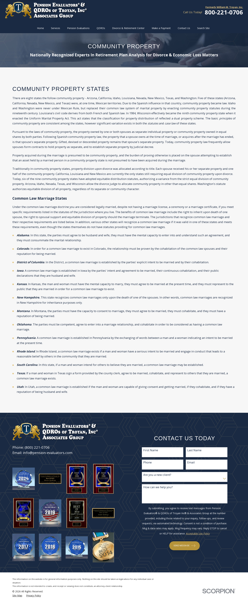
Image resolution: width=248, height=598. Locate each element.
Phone (147, 462)
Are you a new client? (157, 475)
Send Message (185, 546)
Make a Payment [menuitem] (161, 28)
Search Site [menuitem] (203, 28)
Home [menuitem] (40, 28)
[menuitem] (17, 596)
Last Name (194, 450)
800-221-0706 (224, 12)
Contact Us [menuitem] (184, 28)
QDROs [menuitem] (101, 28)
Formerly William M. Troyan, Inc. (224, 7)
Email (191, 462)
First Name (150, 450)
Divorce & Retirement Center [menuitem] (128, 28)
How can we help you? (158, 487)
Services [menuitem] (55, 28)
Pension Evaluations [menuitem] (78, 28)
